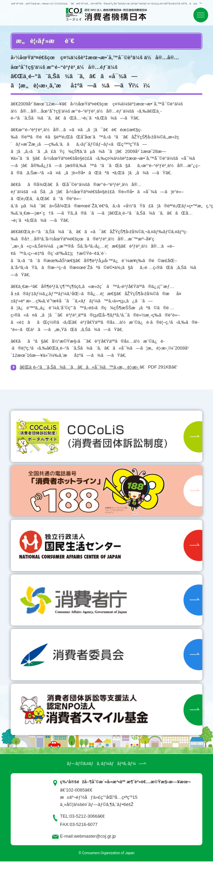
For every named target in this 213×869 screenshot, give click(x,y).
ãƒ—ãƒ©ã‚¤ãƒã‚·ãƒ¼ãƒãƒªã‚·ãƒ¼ (101, 763)
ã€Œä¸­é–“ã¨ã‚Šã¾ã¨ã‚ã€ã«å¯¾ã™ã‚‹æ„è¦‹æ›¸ (80, 367)
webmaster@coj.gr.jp (95, 836)
